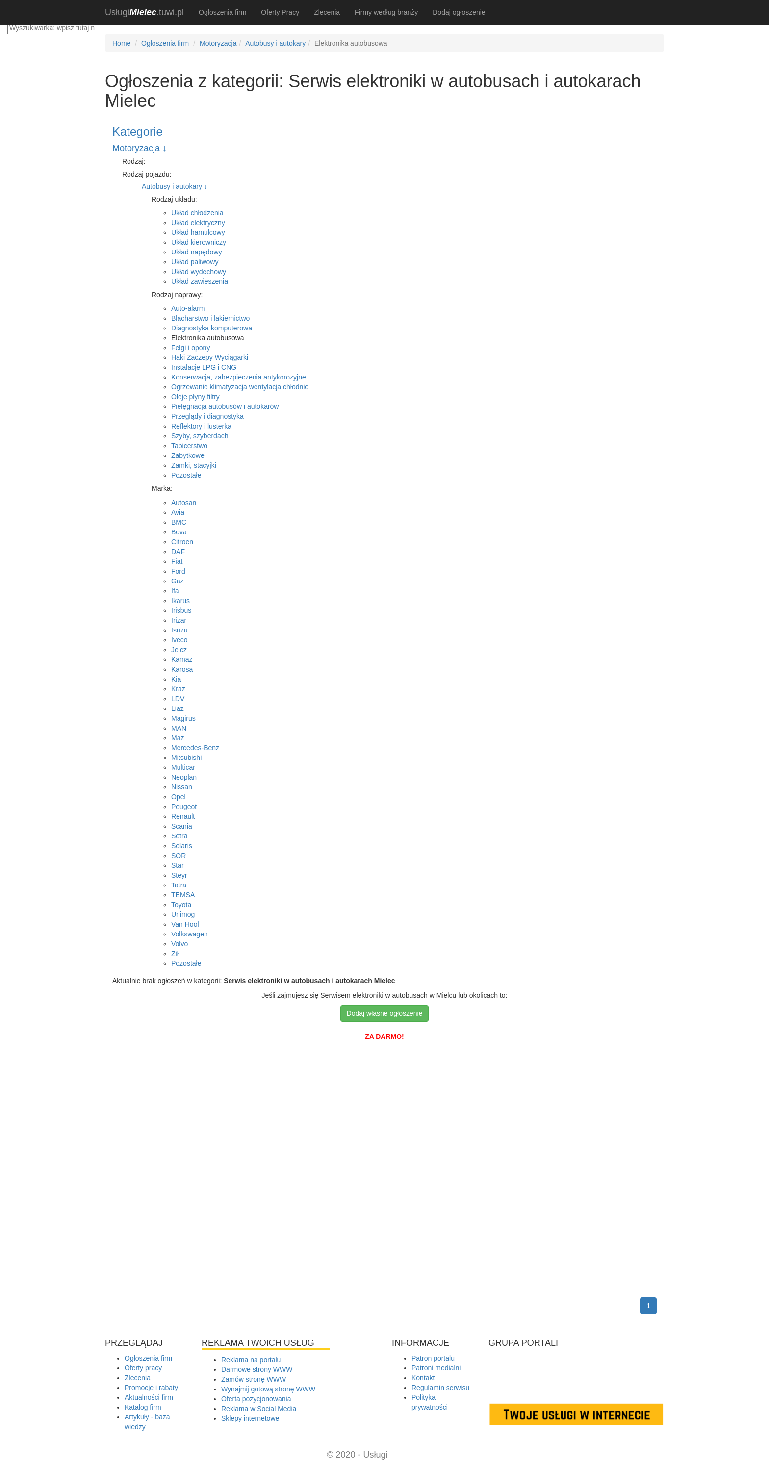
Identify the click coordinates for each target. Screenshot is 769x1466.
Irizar (178, 620)
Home (121, 43)
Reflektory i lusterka (201, 426)
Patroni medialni (436, 1368)
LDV (177, 699)
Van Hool (185, 924)
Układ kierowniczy (198, 242)
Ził (175, 954)
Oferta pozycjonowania (256, 1399)
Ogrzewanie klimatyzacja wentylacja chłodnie (239, 387)
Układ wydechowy (198, 272)
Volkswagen (189, 934)
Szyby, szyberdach (199, 436)
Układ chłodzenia (197, 213)
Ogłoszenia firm (222, 12)
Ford (178, 571)
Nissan (181, 787)
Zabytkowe (188, 455)
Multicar (183, 767)
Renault (183, 816)
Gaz (177, 581)
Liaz (177, 708)
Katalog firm (143, 1407)
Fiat (176, 561)
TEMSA (183, 895)
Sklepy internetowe (250, 1418)
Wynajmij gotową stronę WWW (268, 1389)
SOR (178, 855)
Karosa (182, 669)
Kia (176, 679)
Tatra (178, 885)
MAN (178, 728)
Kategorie (137, 131)
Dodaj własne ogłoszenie (385, 1013)
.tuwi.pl (144, 12)
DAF (178, 552)
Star (177, 865)
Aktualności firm (149, 1397)
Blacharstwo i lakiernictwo (210, 318)
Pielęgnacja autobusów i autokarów (225, 406)
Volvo (179, 944)
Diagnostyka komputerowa (211, 328)
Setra (179, 836)
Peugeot (184, 806)
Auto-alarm (188, 308)
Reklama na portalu (251, 1360)
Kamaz (182, 659)
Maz (177, 738)
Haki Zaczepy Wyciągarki (209, 357)
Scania (181, 826)
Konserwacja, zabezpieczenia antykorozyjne (238, 377)
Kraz (178, 689)
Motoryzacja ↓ (139, 148)
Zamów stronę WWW (253, 1379)
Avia (177, 512)
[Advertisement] (384, 1086)
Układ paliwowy (194, 262)
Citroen (182, 542)
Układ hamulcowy (198, 232)
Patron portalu (433, 1358)
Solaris (181, 846)
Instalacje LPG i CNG (203, 367)
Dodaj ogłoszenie (459, 12)
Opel (178, 797)
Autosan (183, 502)
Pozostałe (186, 475)
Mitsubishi (186, 757)
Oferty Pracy (280, 12)
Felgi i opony (190, 348)
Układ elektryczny (198, 223)
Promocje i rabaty (151, 1387)
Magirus (183, 718)
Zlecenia (327, 12)
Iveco (179, 640)
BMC (178, 522)
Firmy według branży (386, 12)
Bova (179, 532)
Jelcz (179, 650)
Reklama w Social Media (258, 1409)
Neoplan (184, 777)
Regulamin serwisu (440, 1387)
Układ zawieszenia (199, 281)
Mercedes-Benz (195, 748)
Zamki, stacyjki (193, 465)
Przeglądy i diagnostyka (207, 416)
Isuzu (179, 630)
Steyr (179, 875)
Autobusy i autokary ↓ (174, 186)
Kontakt (423, 1378)
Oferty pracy (143, 1368)
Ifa (175, 591)
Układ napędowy (196, 252)
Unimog (183, 914)
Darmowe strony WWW (256, 1369)
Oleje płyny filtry (195, 397)
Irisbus (181, 610)
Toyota (181, 905)
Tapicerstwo (189, 446)
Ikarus (180, 601)
